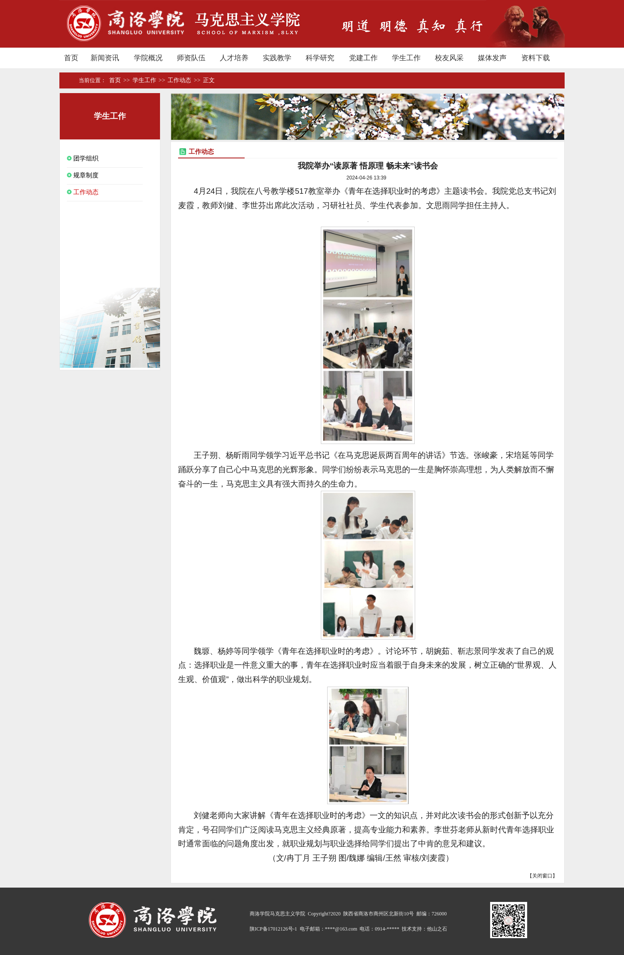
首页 (75, 80)
